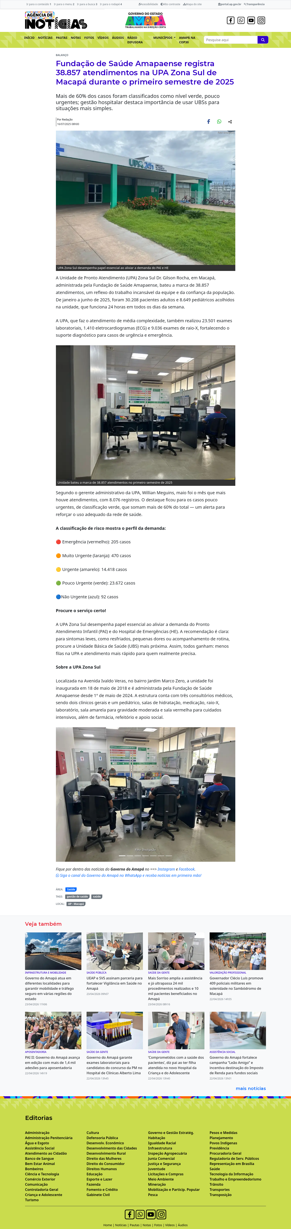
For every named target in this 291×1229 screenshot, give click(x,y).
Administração (37, 1132)
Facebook (187, 869)
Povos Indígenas (223, 1143)
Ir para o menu (64, 4)
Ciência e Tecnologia (42, 1174)
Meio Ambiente (161, 1179)
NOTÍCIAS (45, 38)
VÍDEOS (102, 38)
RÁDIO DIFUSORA (135, 40)
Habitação (156, 1137)
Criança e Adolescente (43, 1194)
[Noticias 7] (161, 855)
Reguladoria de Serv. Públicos (234, 1158)
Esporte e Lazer (99, 1179)
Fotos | (159, 1225)
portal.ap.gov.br (229, 4)
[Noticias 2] (122, 855)
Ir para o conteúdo (38, 4)
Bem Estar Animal (40, 1163)
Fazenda (94, 1184)
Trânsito (216, 1184)
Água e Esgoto (37, 1143)
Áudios (183, 1225)
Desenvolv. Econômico (105, 1143)
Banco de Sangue (39, 1158)
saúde (97, 896)
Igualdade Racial (162, 1143)
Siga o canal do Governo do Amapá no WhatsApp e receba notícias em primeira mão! (128, 875)
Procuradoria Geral (225, 1153)
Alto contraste (170, 4)
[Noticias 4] (137, 855)
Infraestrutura (160, 1148)
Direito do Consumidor (106, 1163)
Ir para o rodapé (111, 4)
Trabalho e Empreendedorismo (235, 1179)
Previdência (219, 1148)
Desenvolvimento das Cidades (112, 1148)
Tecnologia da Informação (231, 1174)
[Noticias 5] (145, 855)
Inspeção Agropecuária (167, 1153)
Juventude (156, 1168)
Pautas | (136, 1225)
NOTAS (76, 38)
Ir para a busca (87, 4)
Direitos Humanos (102, 1168)
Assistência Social (39, 1148)
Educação (95, 1174)
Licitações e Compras (165, 1174)
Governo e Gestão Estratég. (171, 1132)
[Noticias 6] (153, 855)
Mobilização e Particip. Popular (174, 1189)
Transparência (254, 4)
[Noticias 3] (130, 855)
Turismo (32, 1200)
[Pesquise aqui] (263, 40)
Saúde (71, 889)
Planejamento (221, 1137)
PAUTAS (61, 38)
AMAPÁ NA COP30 (187, 40)
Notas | (148, 1225)
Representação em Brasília (232, 1163)
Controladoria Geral (41, 1189)
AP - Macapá (76, 904)
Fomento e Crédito (102, 1189)
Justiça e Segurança (164, 1163)
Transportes (220, 1189)
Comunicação (36, 1184)
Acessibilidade (148, 4)
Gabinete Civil (98, 1194)
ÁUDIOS (118, 38)
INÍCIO (29, 38)
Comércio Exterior (40, 1179)
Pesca (153, 1194)
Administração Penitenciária (49, 1137)
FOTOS (89, 38)
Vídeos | (171, 1225)
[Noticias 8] (169, 855)
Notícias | (122, 1225)
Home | (109, 1225)
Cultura (93, 1132)
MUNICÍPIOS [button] (163, 38)
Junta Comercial (161, 1158)
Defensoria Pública (102, 1137)
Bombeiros (34, 1168)
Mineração (157, 1184)
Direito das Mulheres (104, 1158)
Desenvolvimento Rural (106, 1153)
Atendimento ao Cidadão (46, 1153)
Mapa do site (192, 4)
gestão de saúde (77, 896)
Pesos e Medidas (223, 1132)
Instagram (167, 869)
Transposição (221, 1194)
